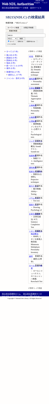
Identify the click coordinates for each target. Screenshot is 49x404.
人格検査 (33, 105)
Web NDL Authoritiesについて (14, 296)
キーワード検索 (13, 28)
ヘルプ (44, 3)
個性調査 (33, 79)
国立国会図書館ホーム (11, 294)
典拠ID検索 (13, 31)
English (37, 3)
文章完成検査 (34, 214)
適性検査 (33, 168)
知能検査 (33, 156)
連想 (31, 256)
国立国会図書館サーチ (32, 294)
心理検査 (33, 121)
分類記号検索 (28, 28)
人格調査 (33, 117)
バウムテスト (34, 198)
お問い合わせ (34, 296)
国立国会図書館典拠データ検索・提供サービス (24, 5)
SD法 (31, 56)
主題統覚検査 (34, 88)
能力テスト (33, 186)
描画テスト (33, 205)
